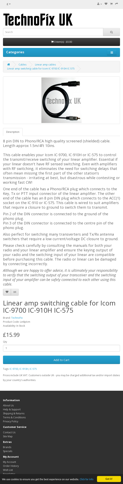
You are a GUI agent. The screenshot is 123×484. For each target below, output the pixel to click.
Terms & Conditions (14, 417)
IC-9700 (14, 369)
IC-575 (33, 369)
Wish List (8, 470)
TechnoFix (17, 317)
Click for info (87, 479)
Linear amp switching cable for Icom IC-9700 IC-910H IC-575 (41, 68)
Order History (11, 466)
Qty (5, 341)
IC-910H (23, 369)
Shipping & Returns (13, 413)
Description (12, 132)
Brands (7, 447)
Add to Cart (61, 360)
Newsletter (9, 474)
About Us (8, 405)
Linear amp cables (45, 64)
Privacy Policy (10, 421)
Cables (22, 64)
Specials (7, 451)
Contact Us (9, 432)
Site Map (8, 436)
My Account (9, 462)
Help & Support (12, 409)
